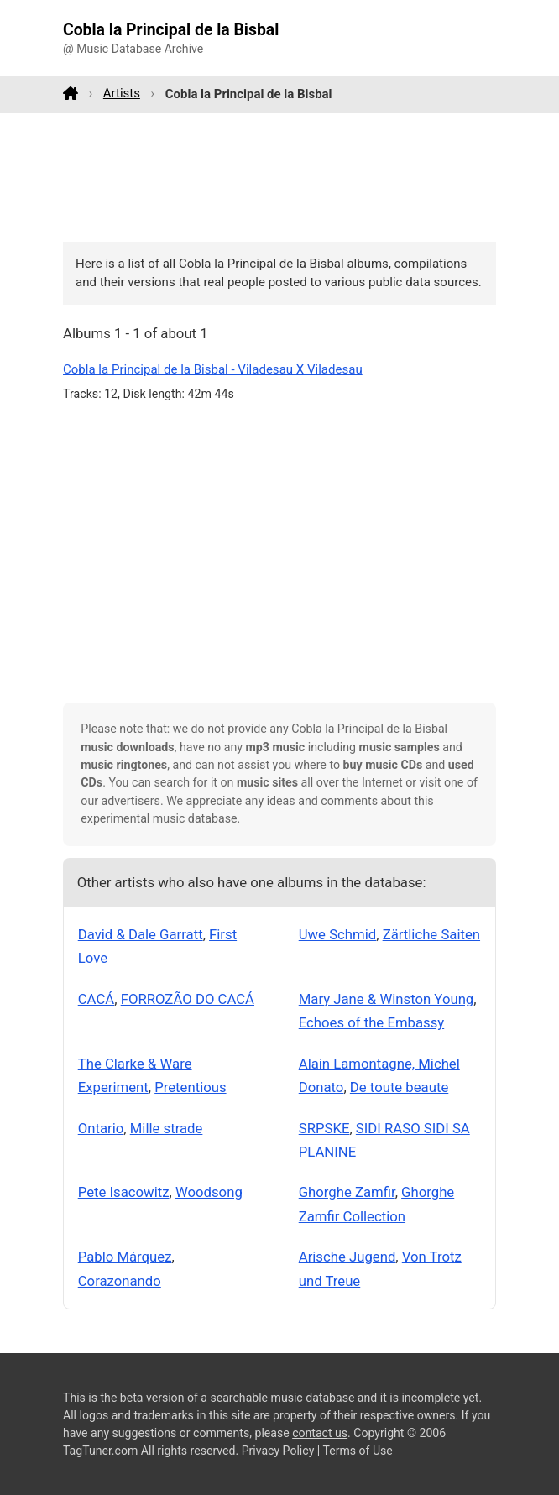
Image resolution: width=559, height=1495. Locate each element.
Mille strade (166, 1128)
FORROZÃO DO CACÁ (187, 999)
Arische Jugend (347, 1256)
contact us (319, 1433)
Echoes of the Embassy (371, 1022)
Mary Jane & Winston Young (386, 999)
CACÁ (96, 999)
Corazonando (119, 1281)
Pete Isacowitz (124, 1192)
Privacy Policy (278, 1450)
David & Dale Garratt (140, 934)
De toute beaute (399, 1087)
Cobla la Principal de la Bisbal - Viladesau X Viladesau (213, 369)
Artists (121, 93)
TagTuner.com (100, 1450)
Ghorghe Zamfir (347, 1192)
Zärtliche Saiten (431, 934)
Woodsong (209, 1192)
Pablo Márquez (125, 1256)
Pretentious (190, 1087)
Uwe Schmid (337, 934)
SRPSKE (324, 1128)
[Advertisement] (279, 177)
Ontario (101, 1128)
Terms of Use (357, 1450)
